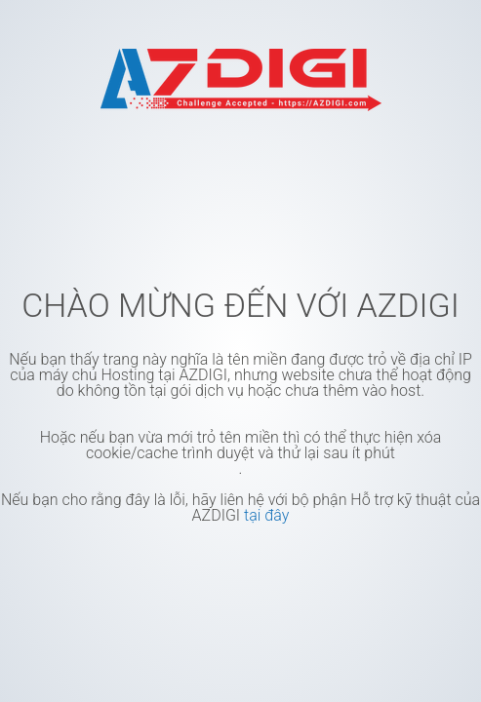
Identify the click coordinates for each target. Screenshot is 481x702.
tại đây (266, 515)
